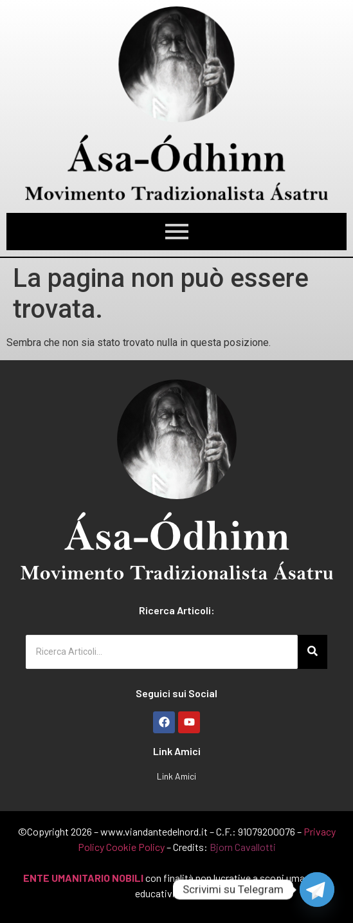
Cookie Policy (135, 847)
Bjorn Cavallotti (243, 847)
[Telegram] (317, 889)
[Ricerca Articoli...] (162, 652)
